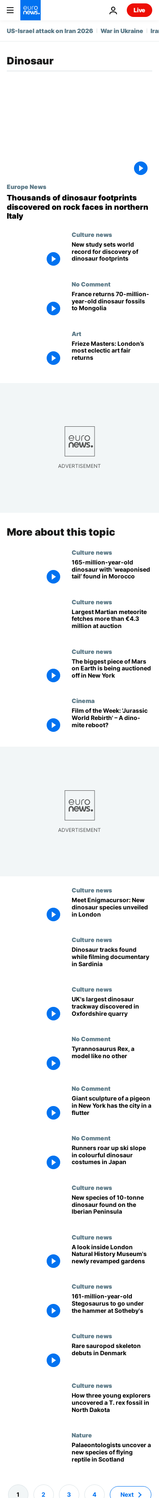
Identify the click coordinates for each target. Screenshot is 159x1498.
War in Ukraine (121, 30)
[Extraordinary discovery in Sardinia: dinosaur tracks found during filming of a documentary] (112, 961)
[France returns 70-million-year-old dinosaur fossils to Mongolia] (112, 305)
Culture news (92, 234)
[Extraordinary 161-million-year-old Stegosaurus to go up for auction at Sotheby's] (112, 1307)
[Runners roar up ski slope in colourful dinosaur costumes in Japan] (112, 1158)
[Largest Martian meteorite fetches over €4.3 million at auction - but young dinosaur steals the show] (112, 622)
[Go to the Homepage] (30, 10)
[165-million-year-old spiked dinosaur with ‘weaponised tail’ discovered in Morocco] (112, 573)
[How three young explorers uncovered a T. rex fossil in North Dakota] (112, 1406)
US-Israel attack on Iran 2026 (50, 30)
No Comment (91, 284)
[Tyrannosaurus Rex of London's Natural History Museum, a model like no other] (112, 1060)
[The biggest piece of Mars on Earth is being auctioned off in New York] (112, 672)
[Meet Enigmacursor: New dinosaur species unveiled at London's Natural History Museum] (112, 911)
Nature (82, 1434)
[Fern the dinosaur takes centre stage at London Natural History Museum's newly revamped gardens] (112, 1258)
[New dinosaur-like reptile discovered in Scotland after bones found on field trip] (112, 1456)
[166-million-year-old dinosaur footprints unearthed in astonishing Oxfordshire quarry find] (112, 1010)
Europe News (26, 186)
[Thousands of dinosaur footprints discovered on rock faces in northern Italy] (79, 207)
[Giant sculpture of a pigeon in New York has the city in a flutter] (112, 1109)
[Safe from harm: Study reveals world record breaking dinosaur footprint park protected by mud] (112, 255)
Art (76, 333)
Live (139, 10)
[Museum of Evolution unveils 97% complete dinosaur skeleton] (112, 1357)
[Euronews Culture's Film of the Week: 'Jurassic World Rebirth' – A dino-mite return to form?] (112, 721)
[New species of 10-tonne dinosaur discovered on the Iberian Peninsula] (112, 1208)
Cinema (83, 700)
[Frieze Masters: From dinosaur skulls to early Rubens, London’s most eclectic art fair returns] (112, 355)
